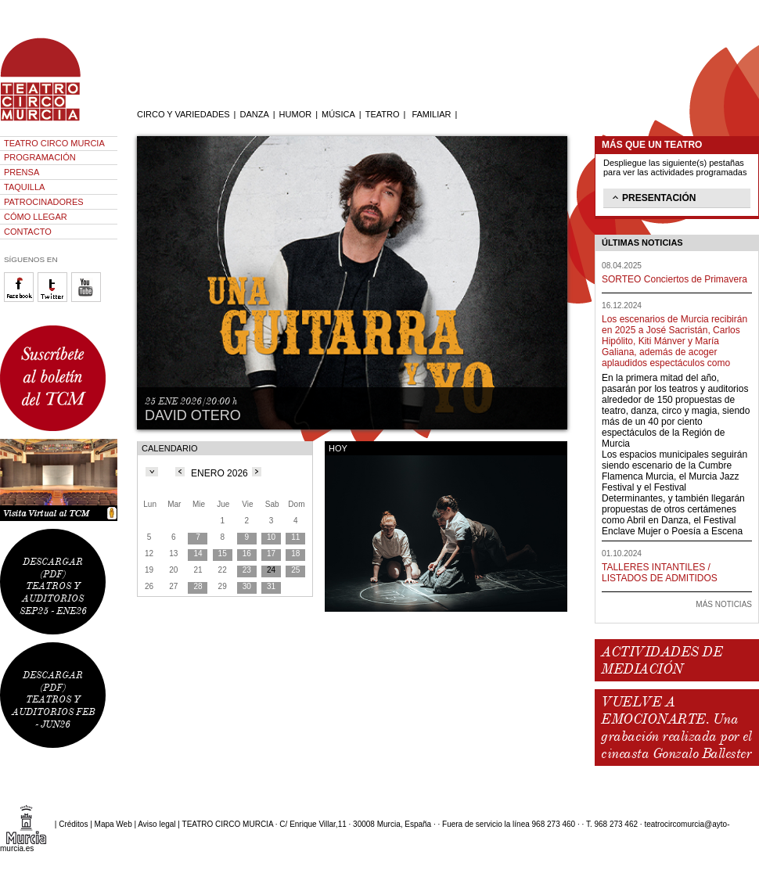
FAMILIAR (431, 114)
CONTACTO (28, 231)
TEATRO (382, 114)
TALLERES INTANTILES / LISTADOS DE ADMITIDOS (660, 573)
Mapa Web (113, 824)
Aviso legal (156, 824)
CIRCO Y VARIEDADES (183, 114)
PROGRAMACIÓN (40, 157)
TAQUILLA (24, 187)
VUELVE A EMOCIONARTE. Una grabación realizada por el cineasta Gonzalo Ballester (676, 727)
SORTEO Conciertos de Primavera (674, 279)
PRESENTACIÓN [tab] (653, 197)
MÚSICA (338, 114)
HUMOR (295, 114)
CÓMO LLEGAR (35, 216)
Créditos (73, 824)
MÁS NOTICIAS (724, 604)
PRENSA (21, 172)
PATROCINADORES (44, 202)
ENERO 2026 (219, 473)
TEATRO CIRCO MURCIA (54, 143)
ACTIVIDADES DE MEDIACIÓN (661, 660)
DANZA (253, 114)
